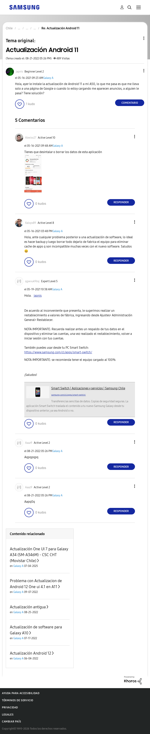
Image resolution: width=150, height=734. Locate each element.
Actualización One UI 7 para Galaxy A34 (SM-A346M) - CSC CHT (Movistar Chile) (39, 555)
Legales (7, 714)
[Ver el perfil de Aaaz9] (28, 442)
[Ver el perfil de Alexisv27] (30, 137)
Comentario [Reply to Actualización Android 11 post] (129, 102)
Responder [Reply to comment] (121, 202)
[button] (137, 71)
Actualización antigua (28, 607)
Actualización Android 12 (30, 653)
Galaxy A (48, 78)
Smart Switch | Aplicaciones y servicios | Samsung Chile (88, 388)
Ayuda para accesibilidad (20, 693)
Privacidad (10, 707)
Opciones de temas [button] (137, 38)
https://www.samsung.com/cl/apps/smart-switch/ (58, 352)
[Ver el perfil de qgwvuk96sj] (32, 281)
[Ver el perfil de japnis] (19, 71)
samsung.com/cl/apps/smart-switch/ (68, 395)
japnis (38, 295)
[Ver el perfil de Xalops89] (30, 223)
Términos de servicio (17, 700)
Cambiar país (11, 721)
